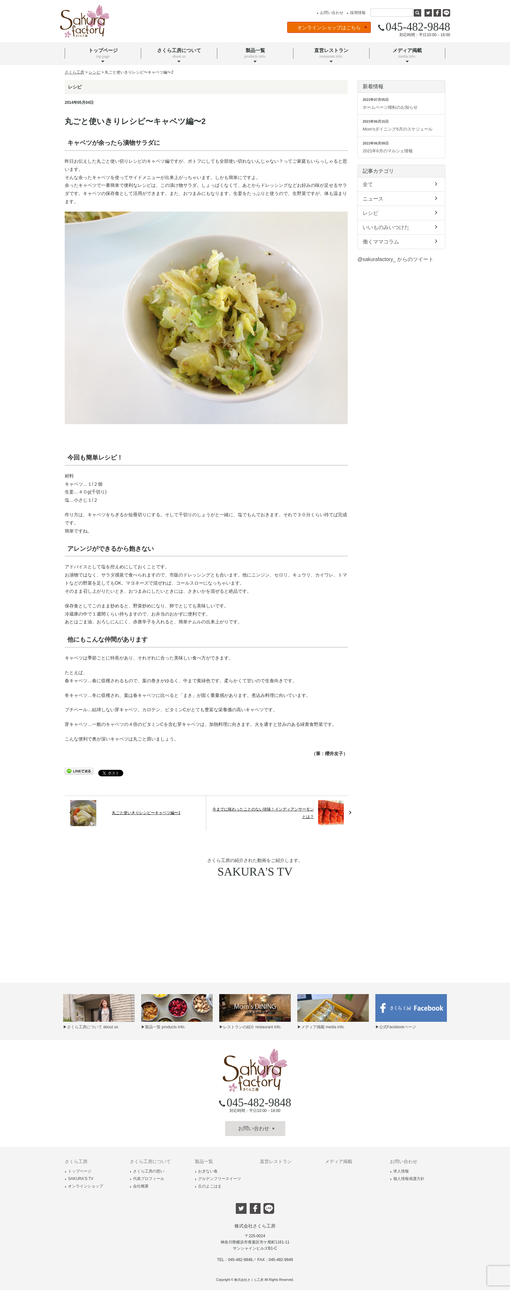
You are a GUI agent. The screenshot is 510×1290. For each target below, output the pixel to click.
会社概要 (139, 1186)
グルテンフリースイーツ (218, 1178)
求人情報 (399, 1171)
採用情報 (355, 12)
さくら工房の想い (147, 1171)
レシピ (401, 212)
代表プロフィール (147, 1178)
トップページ (78, 1171)
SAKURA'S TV (79, 1178)
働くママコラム (401, 241)
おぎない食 (206, 1171)
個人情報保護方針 (407, 1178)
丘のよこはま (208, 1186)
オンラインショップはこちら (332, 27)
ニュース (401, 198)
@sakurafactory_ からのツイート (395, 259)
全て (401, 184)
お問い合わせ (329, 12)
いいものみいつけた (401, 227)
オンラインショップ (84, 1186)
